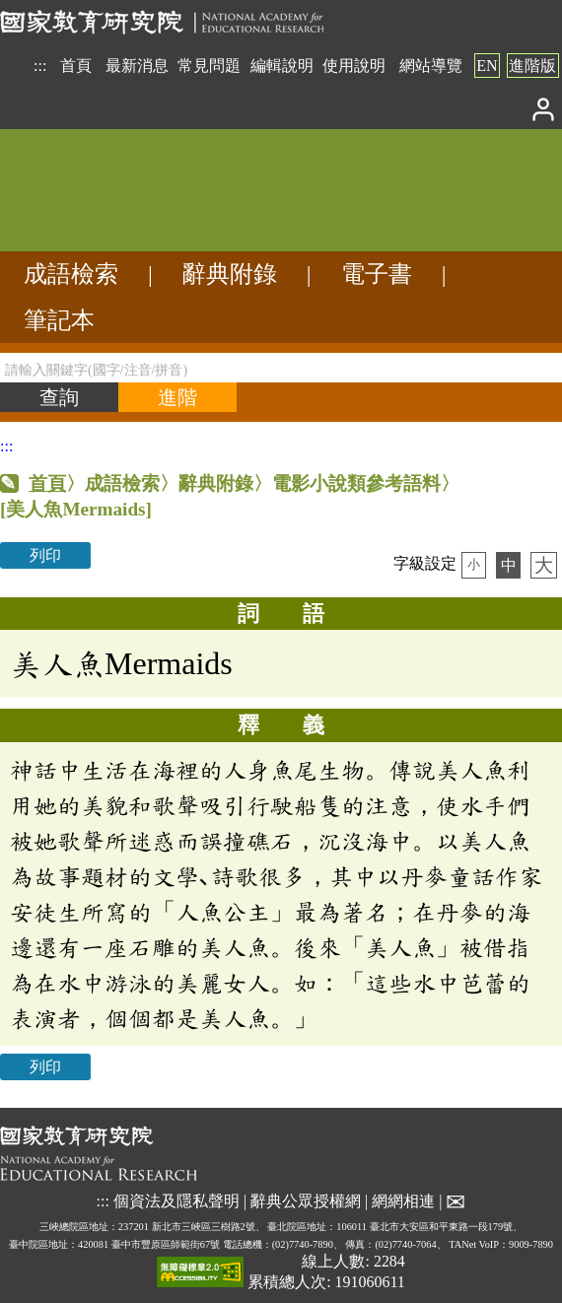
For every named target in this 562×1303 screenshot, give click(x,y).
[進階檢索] (177, 397)
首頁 (76, 65)
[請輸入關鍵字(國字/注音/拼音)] (281, 367)
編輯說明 (282, 65)
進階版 (532, 65)
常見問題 (209, 65)
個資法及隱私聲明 (176, 1201)
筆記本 (59, 320)
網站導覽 (430, 65)
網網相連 (403, 1201)
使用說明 (354, 65)
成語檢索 (71, 274)
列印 (45, 555)
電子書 (376, 274)
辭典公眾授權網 (305, 1201)
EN (486, 65)
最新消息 (137, 65)
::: (40, 65)
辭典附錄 (229, 274)
